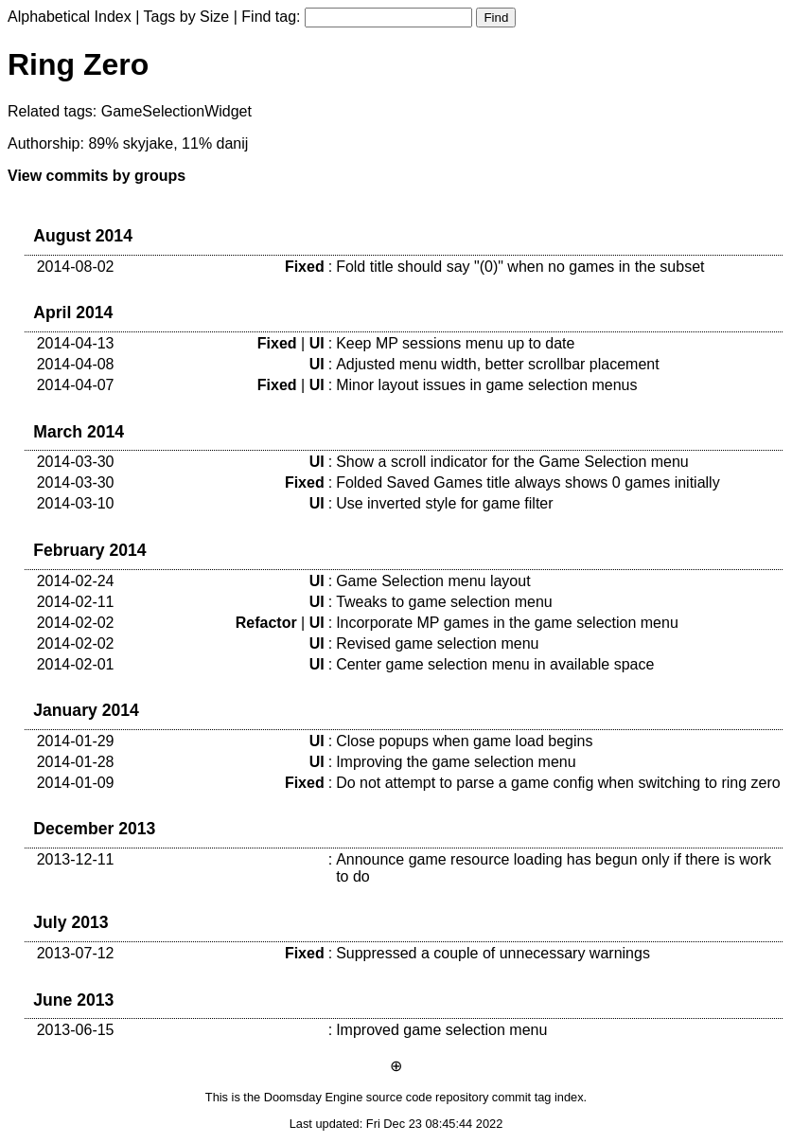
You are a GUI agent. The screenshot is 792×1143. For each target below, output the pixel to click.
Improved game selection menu (441, 1030)
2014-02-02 (75, 623)
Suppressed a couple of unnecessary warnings (493, 953)
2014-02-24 (75, 581)
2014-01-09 (75, 783)
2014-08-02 (75, 267)
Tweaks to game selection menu (444, 602)
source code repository (427, 1097)
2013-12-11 (75, 859)
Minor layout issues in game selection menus (486, 385)
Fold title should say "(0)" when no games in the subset (520, 267)
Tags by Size (187, 17)
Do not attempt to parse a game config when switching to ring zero (558, 783)
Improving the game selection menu (455, 762)
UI (317, 343)
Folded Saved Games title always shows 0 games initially (528, 482)
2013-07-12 (75, 953)
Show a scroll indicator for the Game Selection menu (512, 462)
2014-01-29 (75, 741)
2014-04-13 (75, 343)
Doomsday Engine (313, 1097)
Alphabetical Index (70, 17)
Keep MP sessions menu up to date (455, 343)
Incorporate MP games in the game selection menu (507, 623)
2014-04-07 (75, 385)
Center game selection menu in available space (495, 664)
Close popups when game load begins (464, 741)
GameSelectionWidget (176, 111)
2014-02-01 (75, 664)
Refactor (266, 623)
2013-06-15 (75, 1030)
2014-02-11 (75, 602)
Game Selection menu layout (433, 581)
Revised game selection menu (437, 643)
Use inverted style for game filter (444, 503)
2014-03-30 (75, 462)
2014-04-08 (75, 364)
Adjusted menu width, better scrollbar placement (498, 364)
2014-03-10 (75, 503)
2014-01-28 (75, 762)
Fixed (305, 267)
